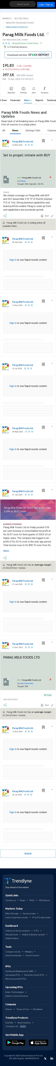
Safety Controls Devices (16, 996)
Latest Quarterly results (16, 917)
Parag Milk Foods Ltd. (23, 141)
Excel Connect (32, 955)
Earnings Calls (33, 130)
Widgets (29, 951)
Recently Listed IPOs (34, 975)
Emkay (23, 181)
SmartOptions (24, 1022)
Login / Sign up (46, 4)
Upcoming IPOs (12, 975)
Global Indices (12, 938)
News (27, 100)
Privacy (8, 1009)
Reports (39, 100)
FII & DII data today (41, 917)
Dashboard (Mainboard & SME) (19, 971)
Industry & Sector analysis (17, 930)
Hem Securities (26, 683)
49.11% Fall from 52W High (17, 69)
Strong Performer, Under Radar (25, 43)
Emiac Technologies (14, 992)
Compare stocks (13, 951)
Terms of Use (22, 1009)
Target (48, 695)
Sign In (13, 259)
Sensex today (29, 913)
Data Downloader (13, 955)
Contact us (10, 900)
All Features (44, 900)
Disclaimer (38, 1009)
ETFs (36, 930)
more (28, 853)
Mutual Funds (11, 934)
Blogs (22, 900)
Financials (15, 100)
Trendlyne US (15, 1026)
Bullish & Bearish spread (33, 934)
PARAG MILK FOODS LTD (21, 657)
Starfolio (9, 1022)
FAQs (32, 900)
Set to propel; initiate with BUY (26, 155)
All (3, 130)
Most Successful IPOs (15, 978)
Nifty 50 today (12, 913)
